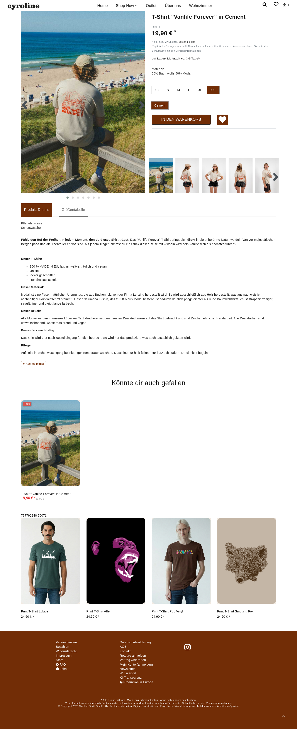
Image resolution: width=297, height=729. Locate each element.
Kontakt (125, 651)
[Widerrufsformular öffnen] (133, 660)
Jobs (61, 669)
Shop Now (127, 5)
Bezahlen (62, 646)
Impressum (64, 655)
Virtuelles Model (33, 363)
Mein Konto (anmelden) (136, 664)
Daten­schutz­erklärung (135, 642)
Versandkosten (186, 42)
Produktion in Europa (136, 682)
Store (60, 660)
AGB (123, 646)
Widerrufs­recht (66, 651)
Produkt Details (36, 210)
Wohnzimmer (200, 5)
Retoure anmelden (133, 655)
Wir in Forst (128, 673)
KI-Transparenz (131, 677)
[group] (50, 443)
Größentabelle (73, 210)
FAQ (61, 664)
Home (102, 5)
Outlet (151, 5)
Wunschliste (222, 120)
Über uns (173, 5)
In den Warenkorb (181, 119)
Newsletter (127, 669)
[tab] (36, 210)
